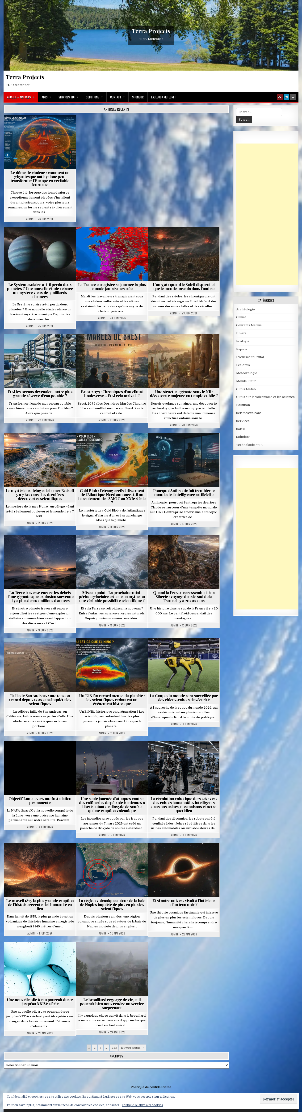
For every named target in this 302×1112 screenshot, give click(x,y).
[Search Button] (293, 97)
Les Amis (243, 365)
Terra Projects (151, 31)
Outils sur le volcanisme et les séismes (265, 397)
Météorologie (246, 373)
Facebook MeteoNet (163, 97)
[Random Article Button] (280, 97)
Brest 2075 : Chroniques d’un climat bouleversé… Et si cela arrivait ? (112, 393)
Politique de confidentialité (151, 1087)
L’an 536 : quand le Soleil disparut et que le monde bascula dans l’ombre (184, 286)
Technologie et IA (249, 445)
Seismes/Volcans (248, 413)
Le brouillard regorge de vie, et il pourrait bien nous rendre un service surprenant (112, 1003)
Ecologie (242, 341)
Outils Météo (246, 389)
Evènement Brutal (250, 357)
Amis (45, 97)
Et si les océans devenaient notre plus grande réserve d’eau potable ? (40, 393)
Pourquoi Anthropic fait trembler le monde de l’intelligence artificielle (184, 492)
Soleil (240, 429)
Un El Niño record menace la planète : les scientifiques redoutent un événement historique (112, 699)
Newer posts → (132, 1047)
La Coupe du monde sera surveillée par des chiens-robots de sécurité (184, 697)
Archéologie (245, 309)
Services (243, 421)
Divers (241, 333)
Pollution (243, 405)
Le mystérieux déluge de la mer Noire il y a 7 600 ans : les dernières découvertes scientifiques (40, 494)
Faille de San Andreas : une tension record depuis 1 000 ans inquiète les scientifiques (40, 699)
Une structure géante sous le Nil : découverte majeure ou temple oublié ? (184, 393)
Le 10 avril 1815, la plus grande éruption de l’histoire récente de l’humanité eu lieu (40, 904)
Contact (115, 97)
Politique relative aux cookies (142, 1105)
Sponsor (138, 97)
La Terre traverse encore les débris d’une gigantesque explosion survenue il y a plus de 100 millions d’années (39, 596)
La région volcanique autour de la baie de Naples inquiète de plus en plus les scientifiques (112, 904)
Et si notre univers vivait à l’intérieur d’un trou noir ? (183, 902)
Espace (241, 349)
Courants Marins (249, 325)
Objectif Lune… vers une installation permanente (39, 800)
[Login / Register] (286, 97)
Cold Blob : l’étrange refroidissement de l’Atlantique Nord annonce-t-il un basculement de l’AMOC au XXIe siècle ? (112, 496)
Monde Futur (246, 381)
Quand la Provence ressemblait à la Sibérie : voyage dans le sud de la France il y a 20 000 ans (183, 596)
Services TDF (67, 97)
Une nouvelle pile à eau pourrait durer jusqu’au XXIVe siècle (40, 1001)
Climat (241, 317)
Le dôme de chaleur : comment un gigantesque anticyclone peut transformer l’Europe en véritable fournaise (40, 178)
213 (114, 1047)
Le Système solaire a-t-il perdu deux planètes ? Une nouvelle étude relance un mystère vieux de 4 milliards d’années (40, 290)
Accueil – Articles (19, 97)
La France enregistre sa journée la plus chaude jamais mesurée (112, 286)
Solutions (92, 97)
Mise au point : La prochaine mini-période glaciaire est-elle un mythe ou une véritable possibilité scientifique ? (112, 596)
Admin (30, 219)
